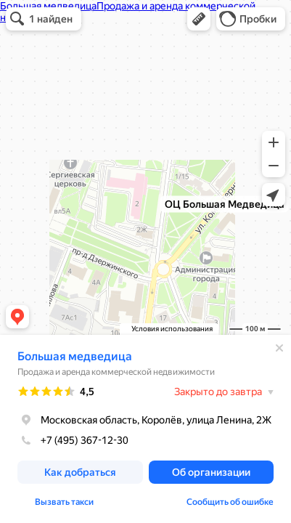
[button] (198, 19)
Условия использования (172, 329)
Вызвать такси (64, 502)
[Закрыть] (279, 348)
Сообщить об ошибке (230, 502)
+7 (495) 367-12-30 (72, 440)
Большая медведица (74, 356)
